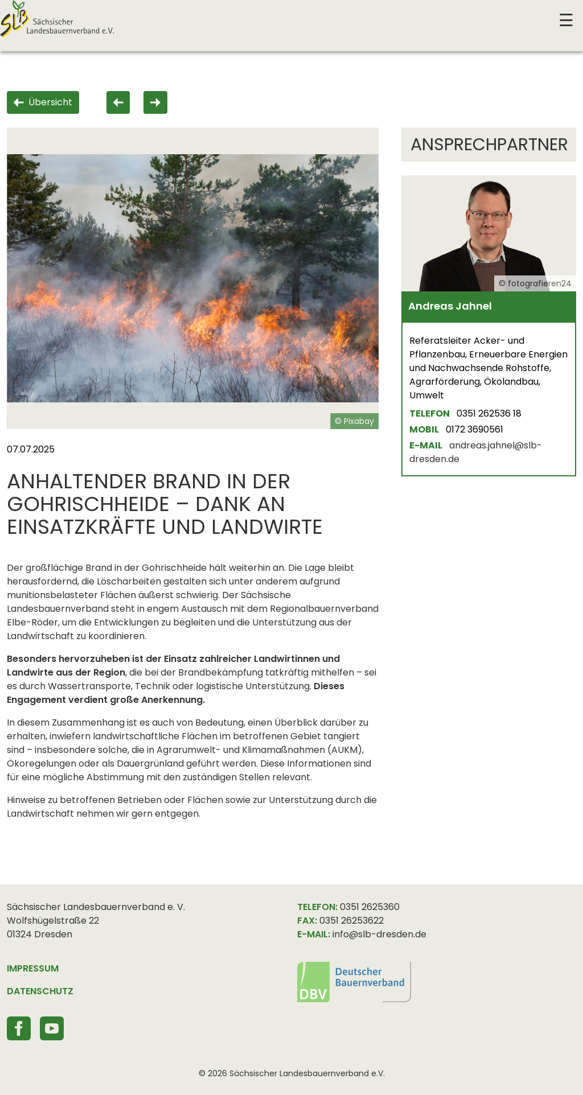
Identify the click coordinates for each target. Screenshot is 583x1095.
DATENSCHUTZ (40, 991)
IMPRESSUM (33, 968)
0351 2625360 (370, 906)
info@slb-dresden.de (379, 934)
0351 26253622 (351, 920)
